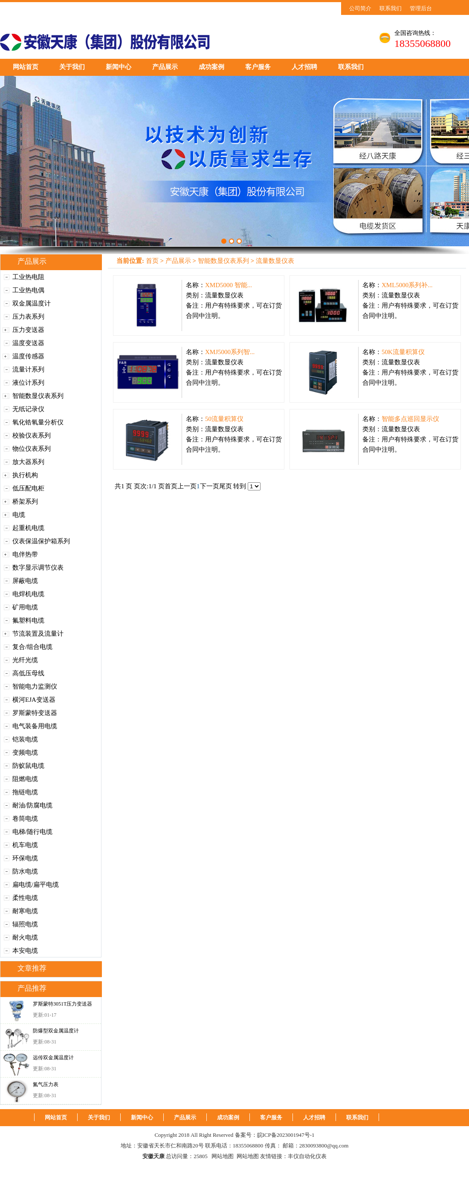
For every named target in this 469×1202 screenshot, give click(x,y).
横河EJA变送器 (33, 699)
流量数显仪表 (275, 260)
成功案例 (211, 66)
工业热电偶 (28, 290)
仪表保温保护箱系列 (41, 541)
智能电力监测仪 (34, 686)
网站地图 (222, 1156)
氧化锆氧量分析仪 (38, 422)
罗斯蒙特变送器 (34, 712)
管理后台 (421, 8)
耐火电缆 (25, 937)
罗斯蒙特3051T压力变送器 (62, 1004)
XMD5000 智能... (228, 285)
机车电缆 (25, 845)
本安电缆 (25, 950)
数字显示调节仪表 (38, 567)
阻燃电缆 (25, 778)
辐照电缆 (25, 924)
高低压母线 (28, 673)
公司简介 (360, 8)
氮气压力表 (45, 1084)
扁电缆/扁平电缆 (35, 884)
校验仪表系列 (31, 435)
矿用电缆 (25, 607)
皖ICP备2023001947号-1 (286, 1135)
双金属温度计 (31, 303)
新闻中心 (118, 66)
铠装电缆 (25, 739)
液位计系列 (28, 382)
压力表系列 (28, 316)
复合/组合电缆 (32, 646)
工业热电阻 (28, 277)
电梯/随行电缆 (32, 831)
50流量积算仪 (224, 418)
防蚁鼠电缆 (28, 765)
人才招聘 (304, 66)
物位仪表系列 (31, 448)
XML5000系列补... (407, 285)
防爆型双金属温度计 (56, 1031)
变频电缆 (25, 752)
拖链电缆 (25, 792)
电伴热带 (25, 554)
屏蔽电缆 (25, 580)
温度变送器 (28, 343)
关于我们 (72, 66)
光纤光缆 (25, 660)
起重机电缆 (28, 528)
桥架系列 (25, 501)
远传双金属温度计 (53, 1058)
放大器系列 (28, 461)
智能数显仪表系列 (38, 395)
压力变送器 (28, 329)
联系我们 (390, 8)
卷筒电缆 (25, 818)
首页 (152, 260)
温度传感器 (28, 356)
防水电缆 (25, 871)
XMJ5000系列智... (230, 352)
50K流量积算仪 (403, 352)
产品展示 (165, 66)
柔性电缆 (25, 897)
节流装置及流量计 (38, 633)
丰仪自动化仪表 (307, 1156)
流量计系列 (28, 369)
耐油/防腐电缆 (32, 805)
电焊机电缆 (28, 594)
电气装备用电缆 (34, 726)
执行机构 (25, 475)
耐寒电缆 (25, 911)
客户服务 (258, 66)
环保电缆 (25, 858)
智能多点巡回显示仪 (410, 418)
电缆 (18, 514)
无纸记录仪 (28, 409)
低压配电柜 (28, 488)
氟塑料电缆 (28, 620)
